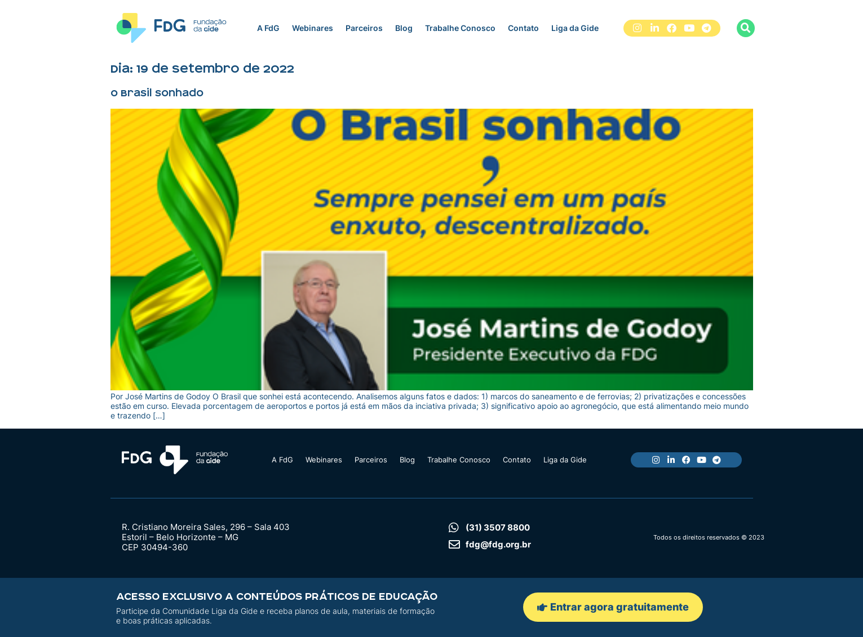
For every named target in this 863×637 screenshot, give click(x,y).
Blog (404, 28)
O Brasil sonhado (156, 93)
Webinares (312, 28)
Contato (523, 28)
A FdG (268, 28)
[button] (746, 28)
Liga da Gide (575, 28)
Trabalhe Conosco (460, 28)
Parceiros (364, 28)
